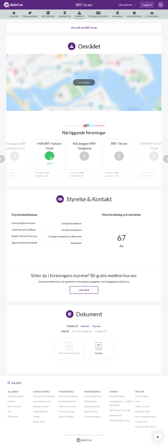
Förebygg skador (67, 411)
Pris (9, 411)
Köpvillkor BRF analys (145, 426)
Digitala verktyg (41, 406)
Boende (85, 326)
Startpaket (13, 416)
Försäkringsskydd (67, 401)
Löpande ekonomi (41, 401)
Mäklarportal (115, 415)
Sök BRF (15, 383)
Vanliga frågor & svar (119, 420)
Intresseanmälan (92, 416)
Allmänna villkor (142, 411)
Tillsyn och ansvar (67, 406)
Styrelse (96, 326)
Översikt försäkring (68, 396)
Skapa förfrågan (66, 416)
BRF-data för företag (119, 410)
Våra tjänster (126, 4)
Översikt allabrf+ (16, 396)
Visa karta (84, 82)
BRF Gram (84, 4)
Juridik (36, 416)
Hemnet (12, 401)
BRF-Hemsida (14, 406)
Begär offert (39, 421)
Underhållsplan (40, 411)
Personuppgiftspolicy (145, 416)
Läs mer (84, 290)
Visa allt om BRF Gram (84, 27)
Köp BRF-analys (117, 396)
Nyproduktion (91, 411)
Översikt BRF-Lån (92, 396)
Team (137, 401)
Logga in (147, 4)
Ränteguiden (90, 401)
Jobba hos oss (142, 406)
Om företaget (142, 396)
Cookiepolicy (141, 421)
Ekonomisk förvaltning (44, 396)
